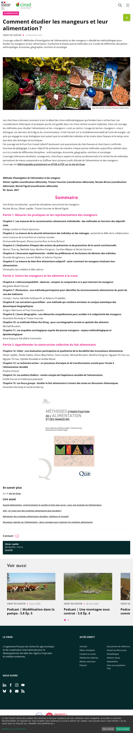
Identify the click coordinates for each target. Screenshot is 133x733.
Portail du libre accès (117, 650)
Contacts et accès (88, 654)
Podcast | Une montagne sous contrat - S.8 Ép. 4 (87, 611)
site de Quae (15, 493)
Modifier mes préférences (14, 729)
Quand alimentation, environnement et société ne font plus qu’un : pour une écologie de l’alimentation (52, 505)
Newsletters (112, 661)
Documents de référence (118, 646)
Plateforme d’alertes (89, 657)
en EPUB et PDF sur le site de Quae (66, 164)
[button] (120, 5)
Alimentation (11, 13)
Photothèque (113, 654)
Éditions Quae (113, 657)
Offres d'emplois (87, 650)
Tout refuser (108, 729)
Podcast (83, 665)
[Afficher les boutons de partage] (126, 17)
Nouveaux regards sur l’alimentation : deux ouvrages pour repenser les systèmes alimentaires (48, 522)
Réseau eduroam (87, 661)
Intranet (83, 646)
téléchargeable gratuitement (32, 164)
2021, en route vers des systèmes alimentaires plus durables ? (32, 510)
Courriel (9, 550)
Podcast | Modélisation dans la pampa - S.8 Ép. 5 (30, 611)
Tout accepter (122, 729)
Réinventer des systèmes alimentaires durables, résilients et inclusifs (36, 516)
